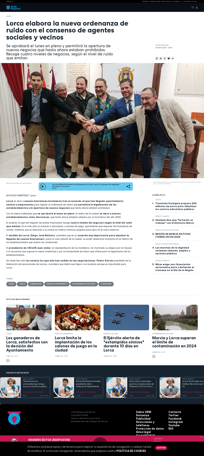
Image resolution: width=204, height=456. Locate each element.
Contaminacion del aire (162, 333)
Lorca (21, 284)
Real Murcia (176, 1)
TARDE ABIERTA (28, 379)
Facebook (173, 418)
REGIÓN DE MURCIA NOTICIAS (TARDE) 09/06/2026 (172, 235)
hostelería (98, 284)
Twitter (172, 415)
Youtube (173, 424)
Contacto (173, 411)
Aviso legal (142, 427)
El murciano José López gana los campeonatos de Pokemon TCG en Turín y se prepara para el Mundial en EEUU (141, 384)
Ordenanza (34, 284)
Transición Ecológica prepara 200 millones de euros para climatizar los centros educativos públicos (176, 206)
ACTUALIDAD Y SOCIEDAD (33, 392)
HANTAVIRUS (145, 1)
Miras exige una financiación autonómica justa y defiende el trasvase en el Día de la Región (174, 267)
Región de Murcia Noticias (167, 230)
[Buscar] (196, 7)
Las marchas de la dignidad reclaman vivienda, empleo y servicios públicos (172, 250)
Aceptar (161, 448)
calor (158, 200)
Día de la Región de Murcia (167, 244)
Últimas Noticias (166, 1)
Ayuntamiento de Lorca (78, 284)
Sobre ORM (142, 411)
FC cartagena (185, 1)
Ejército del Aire (111, 333)
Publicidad (141, 418)
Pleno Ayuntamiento (54, 284)
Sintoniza (141, 415)
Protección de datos (147, 424)
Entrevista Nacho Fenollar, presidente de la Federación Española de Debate (88, 384)
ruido (9, 16)
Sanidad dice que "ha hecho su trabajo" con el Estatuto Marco (174, 221)
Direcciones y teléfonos (149, 421)
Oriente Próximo (155, 1)
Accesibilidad (143, 430)
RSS (170, 427)
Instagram (174, 421)
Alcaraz (194, 1)
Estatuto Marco (162, 216)
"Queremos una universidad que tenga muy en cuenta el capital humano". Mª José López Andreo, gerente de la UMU (34, 384)
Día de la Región (162, 261)
